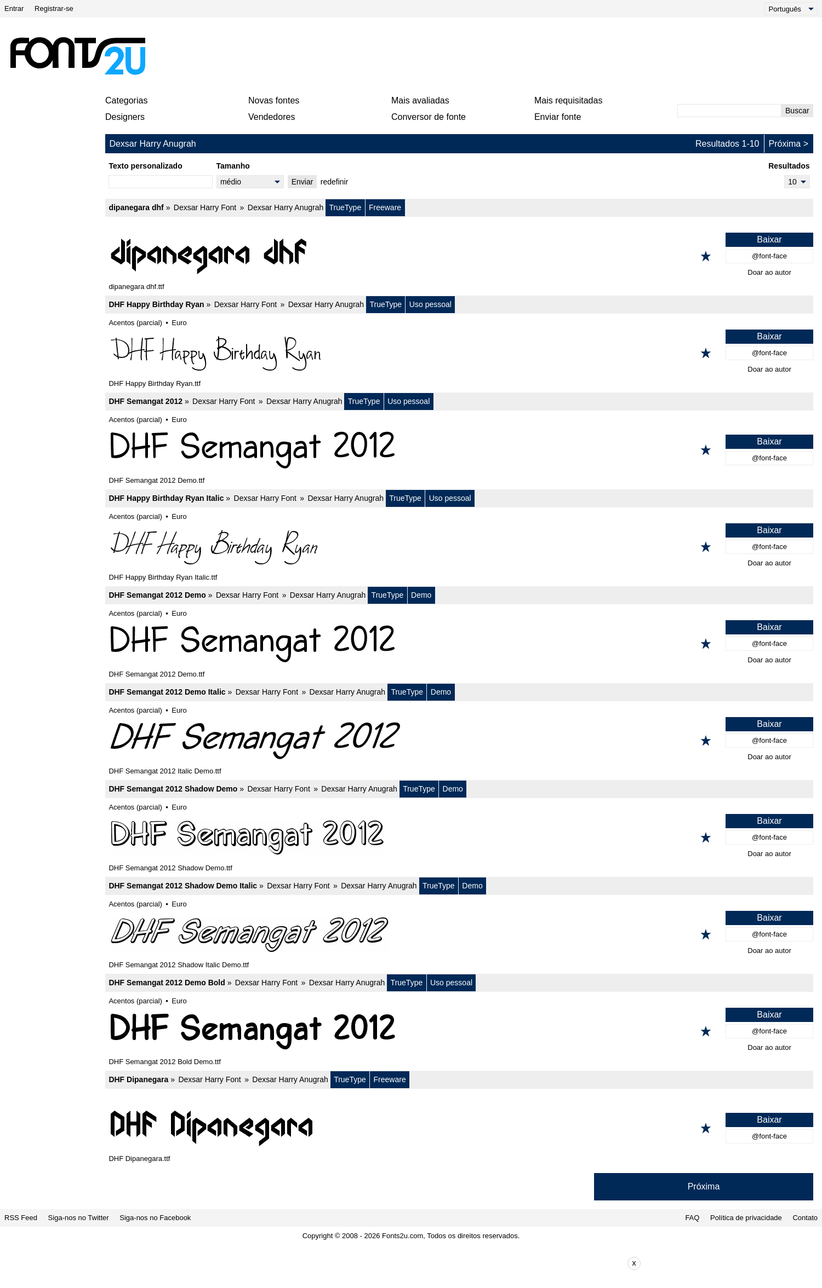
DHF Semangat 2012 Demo (157, 595)
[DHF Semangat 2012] (459, 450)
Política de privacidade (746, 1218)
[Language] (791, 8)
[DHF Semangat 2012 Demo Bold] (459, 1031)
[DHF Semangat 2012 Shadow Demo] (459, 837)
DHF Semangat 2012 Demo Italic (167, 692)
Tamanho (233, 165)
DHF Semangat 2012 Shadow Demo (173, 788)
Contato (805, 1218)
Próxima (785, 143)
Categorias (126, 100)
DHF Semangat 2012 (145, 401)
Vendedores (271, 117)
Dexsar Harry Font (205, 207)
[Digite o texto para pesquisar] (729, 110)
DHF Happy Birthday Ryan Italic (166, 498)
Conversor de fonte (428, 117)
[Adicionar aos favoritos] (706, 256)
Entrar (14, 8)
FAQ (692, 1218)
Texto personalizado (145, 165)
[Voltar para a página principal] (77, 56)
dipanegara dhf (136, 207)
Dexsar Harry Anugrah (286, 207)
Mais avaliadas (420, 100)
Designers (125, 117)
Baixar (769, 239)
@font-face (769, 256)
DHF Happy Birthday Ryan (156, 304)
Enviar (302, 181)
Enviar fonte (557, 117)
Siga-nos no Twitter (78, 1218)
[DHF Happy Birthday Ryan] (459, 353)
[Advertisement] (415, 55)
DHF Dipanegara (138, 1079)
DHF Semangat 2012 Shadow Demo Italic (183, 885)
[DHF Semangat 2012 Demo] (459, 643)
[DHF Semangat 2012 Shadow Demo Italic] (459, 934)
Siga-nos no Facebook (155, 1218)
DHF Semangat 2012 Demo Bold (167, 982)
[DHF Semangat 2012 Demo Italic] (459, 740)
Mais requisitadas (568, 100)
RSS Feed (20, 1218)
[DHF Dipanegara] (459, 1128)
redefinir (335, 181)
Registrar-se (54, 8)
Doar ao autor (769, 272)
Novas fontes (273, 100)
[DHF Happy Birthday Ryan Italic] (459, 546)
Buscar (797, 110)
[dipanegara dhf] (459, 256)
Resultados (788, 165)
